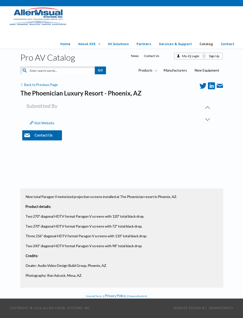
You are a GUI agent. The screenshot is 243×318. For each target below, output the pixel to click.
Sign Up (214, 56)
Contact (227, 44)
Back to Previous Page (39, 84)
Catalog (206, 44)
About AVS (87, 44)
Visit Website (42, 123)
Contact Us (151, 56)
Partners (144, 44)
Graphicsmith (221, 308)
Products (147, 70)
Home (65, 44)
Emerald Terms (94, 296)
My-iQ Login (190, 56)
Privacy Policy (115, 295)
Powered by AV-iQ (137, 296)
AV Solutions (118, 44)
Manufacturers (175, 70)
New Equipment (206, 70)
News (135, 56)
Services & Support (175, 44)
